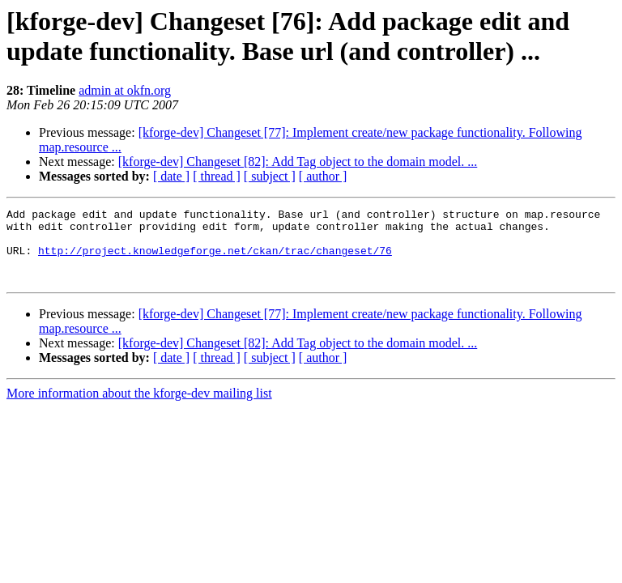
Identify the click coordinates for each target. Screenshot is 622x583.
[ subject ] (270, 176)
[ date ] (171, 176)
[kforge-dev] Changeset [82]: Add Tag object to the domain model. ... (298, 161)
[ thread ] (217, 176)
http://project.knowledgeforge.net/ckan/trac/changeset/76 (215, 260)
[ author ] (323, 176)
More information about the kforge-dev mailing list (139, 408)
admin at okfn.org (125, 90)
